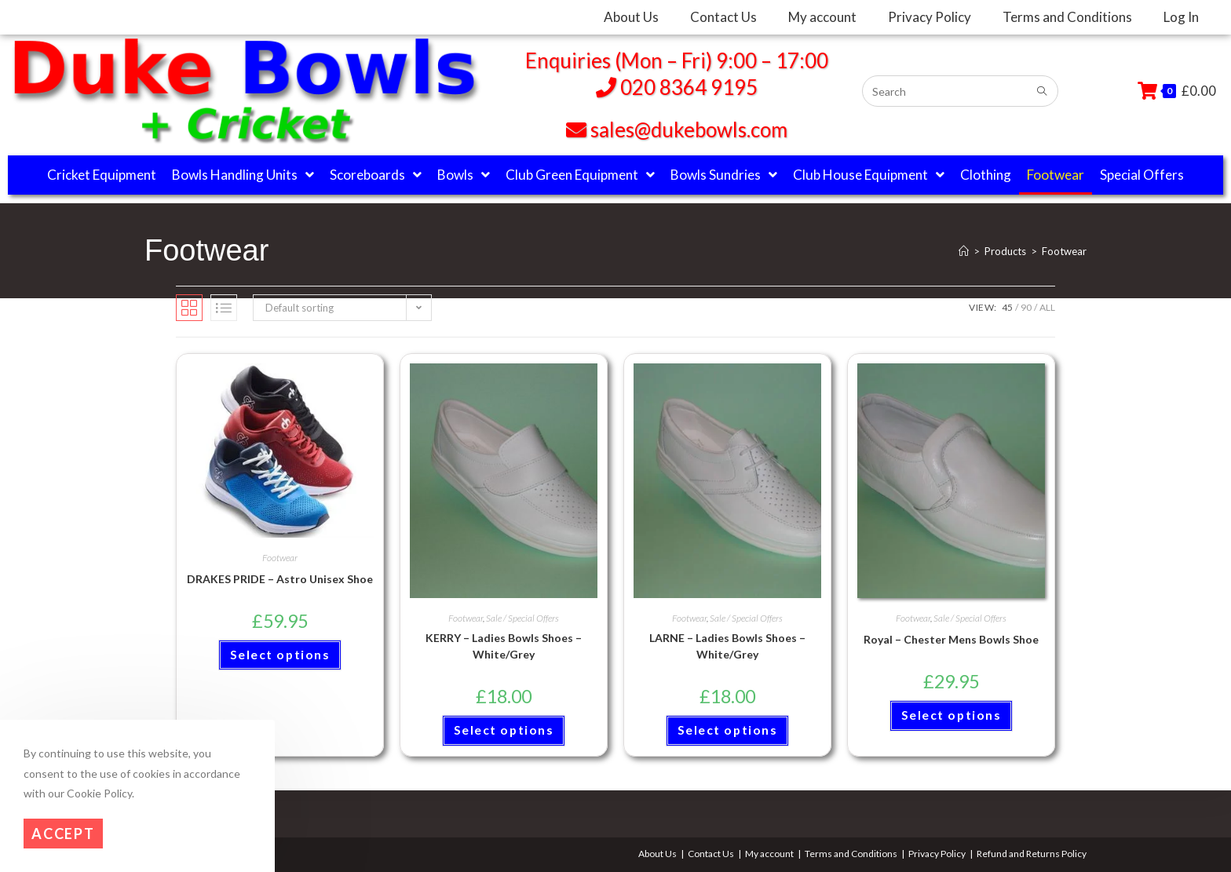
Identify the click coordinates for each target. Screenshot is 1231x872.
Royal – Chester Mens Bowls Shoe (951, 639)
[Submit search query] (1042, 91)
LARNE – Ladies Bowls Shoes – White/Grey (727, 646)
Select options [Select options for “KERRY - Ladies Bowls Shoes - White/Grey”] (503, 731)
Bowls (463, 174)
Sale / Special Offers (522, 618)
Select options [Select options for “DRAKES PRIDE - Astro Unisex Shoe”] (280, 656)
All (1047, 307)
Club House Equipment (868, 174)
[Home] (964, 251)
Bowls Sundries (723, 174)
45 (1007, 307)
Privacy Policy (937, 853)
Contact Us (711, 853)
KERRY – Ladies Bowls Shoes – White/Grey (504, 646)
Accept (63, 833)
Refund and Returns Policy (1032, 853)
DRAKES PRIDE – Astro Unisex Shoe (280, 579)
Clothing (985, 174)
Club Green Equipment (580, 174)
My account (769, 853)
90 (1026, 307)
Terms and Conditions (851, 853)
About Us (657, 853)
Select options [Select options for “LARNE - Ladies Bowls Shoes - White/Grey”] (727, 731)
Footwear (1055, 174)
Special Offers (1142, 174)
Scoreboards (376, 174)
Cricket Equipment (101, 174)
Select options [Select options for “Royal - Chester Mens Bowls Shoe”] (951, 717)
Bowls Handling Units (243, 174)
